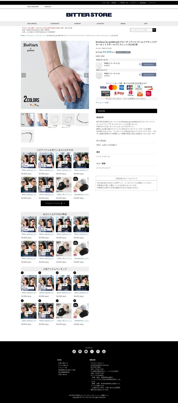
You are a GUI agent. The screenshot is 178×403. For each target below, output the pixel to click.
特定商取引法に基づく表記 (66, 370)
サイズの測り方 (63, 365)
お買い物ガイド (63, 363)
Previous (23, 75)
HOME (23, 35)
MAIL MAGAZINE (33, 7)
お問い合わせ (62, 374)
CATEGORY (100, 23)
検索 (154, 30)
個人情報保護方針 (64, 372)
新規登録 (143, 3)
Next (86, 75)
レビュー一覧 (62, 367)
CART (146, 23)
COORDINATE (55, 23)
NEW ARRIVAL (32, 23)
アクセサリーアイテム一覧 (53, 203)
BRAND (123, 23)
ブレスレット (41, 35)
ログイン (134, 3)
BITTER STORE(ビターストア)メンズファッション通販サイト (89, 395)
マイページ (152, 3)
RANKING (77, 23)
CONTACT (48, 7)
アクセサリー (30, 35)
